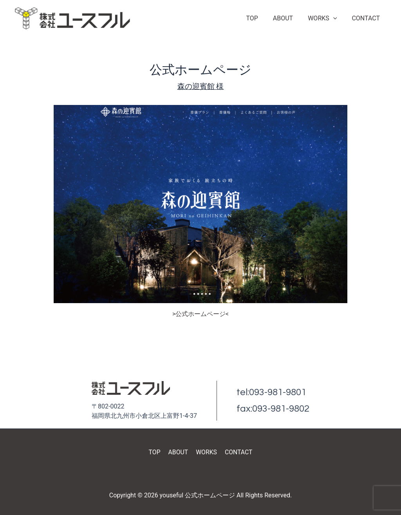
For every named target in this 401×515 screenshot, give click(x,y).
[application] (337, 18)
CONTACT (367, 18)
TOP (260, 18)
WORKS (325, 18)
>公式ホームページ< (200, 314)
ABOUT (289, 18)
